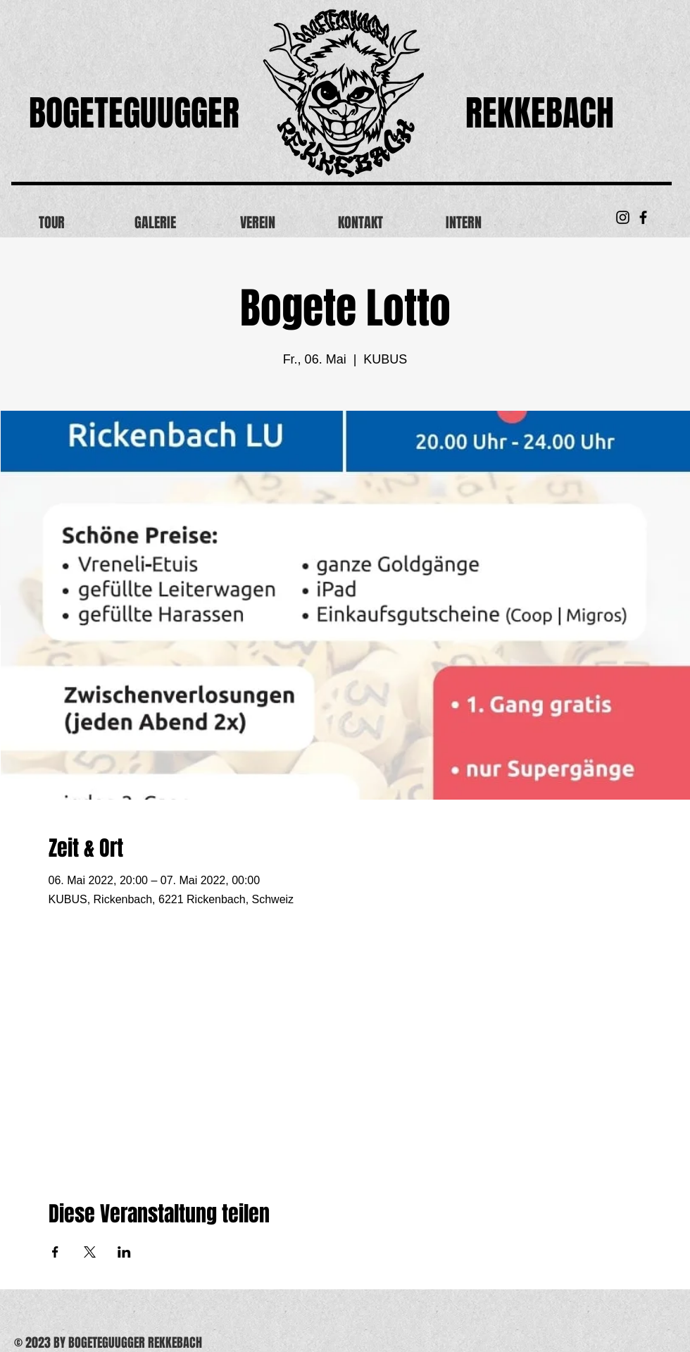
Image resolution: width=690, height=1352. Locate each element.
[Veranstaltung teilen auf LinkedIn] (124, 1252)
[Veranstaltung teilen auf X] (89, 1252)
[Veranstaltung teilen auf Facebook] (55, 1252)
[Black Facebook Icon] (643, 217)
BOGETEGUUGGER (134, 113)
